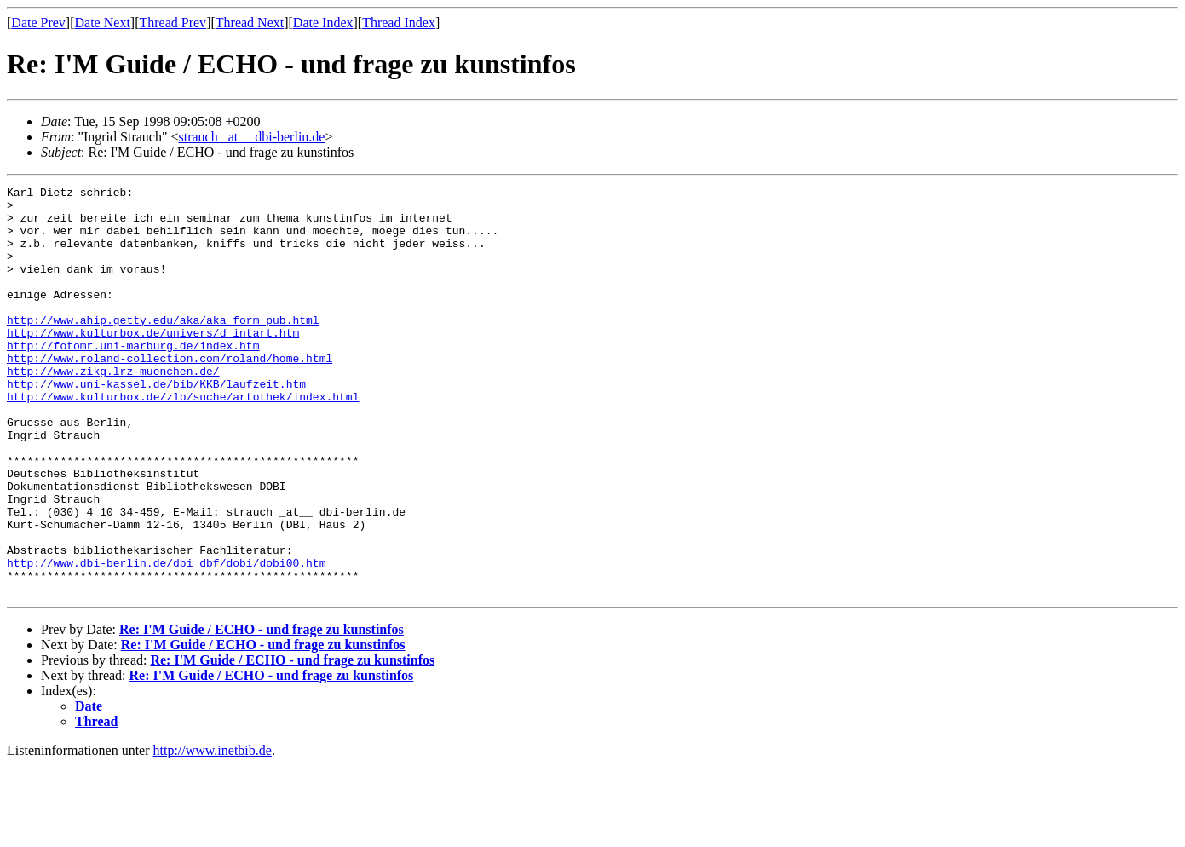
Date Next (102, 22)
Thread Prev (172, 22)
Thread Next (250, 22)
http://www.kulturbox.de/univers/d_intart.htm (153, 363)
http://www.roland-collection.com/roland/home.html (169, 393)
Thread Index (398, 22)
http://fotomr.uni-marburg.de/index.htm (133, 378)
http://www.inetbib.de (212, 832)
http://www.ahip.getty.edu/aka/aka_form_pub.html (163, 347)
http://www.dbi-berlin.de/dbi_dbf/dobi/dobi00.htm (166, 639)
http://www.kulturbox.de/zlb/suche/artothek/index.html (183, 439)
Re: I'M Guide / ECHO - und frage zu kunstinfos (261, 711)
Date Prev (38, 22)
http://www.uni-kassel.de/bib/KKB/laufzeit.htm (156, 424)
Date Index (323, 22)
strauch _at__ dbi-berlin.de (251, 137)
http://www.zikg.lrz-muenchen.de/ (113, 409)
